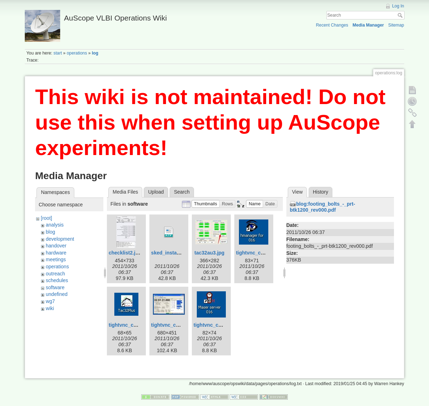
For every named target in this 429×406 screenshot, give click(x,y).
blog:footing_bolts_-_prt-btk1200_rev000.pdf (322, 207)
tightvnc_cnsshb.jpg (218, 325)
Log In (398, 6)
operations (77, 53)
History (320, 192)
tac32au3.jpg (209, 253)
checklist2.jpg (125, 253)
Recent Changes (332, 25)
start (57, 53)
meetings (56, 259)
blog (50, 232)
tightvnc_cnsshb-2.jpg (135, 325)
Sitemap (396, 25)
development (60, 239)
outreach (55, 273)
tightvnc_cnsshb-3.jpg (177, 325)
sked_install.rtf (168, 253)
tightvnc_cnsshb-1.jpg (262, 253)
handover (56, 245)
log (95, 53)
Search (400, 15)
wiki (50, 308)
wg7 (50, 301)
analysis (55, 225)
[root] (46, 218)
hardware (56, 253)
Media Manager (368, 25)
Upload (156, 192)
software (55, 287)
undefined (57, 294)
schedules (57, 280)
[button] (205, 204)
